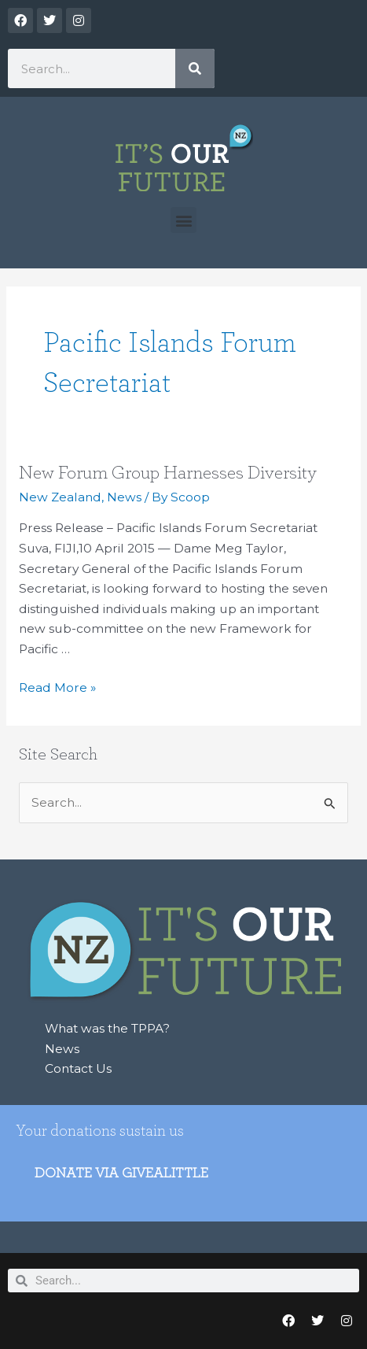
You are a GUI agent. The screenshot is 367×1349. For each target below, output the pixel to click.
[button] (183, 220)
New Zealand (60, 497)
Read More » (57, 686)
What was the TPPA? (107, 1028)
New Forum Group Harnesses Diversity (167, 473)
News (124, 497)
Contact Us (78, 1068)
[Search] (195, 68)
